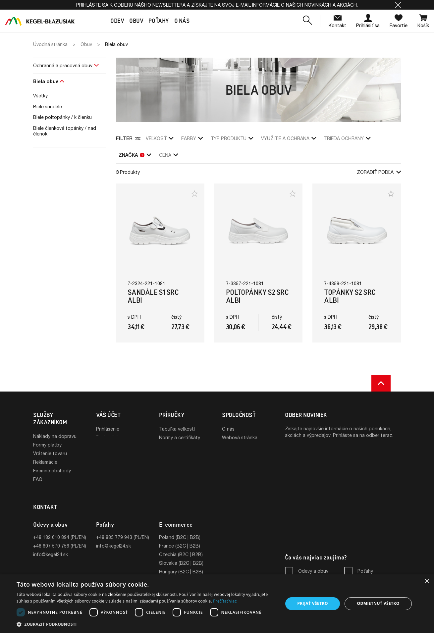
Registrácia (108, 437)
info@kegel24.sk (50, 547)
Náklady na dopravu (55, 436)
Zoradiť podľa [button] (379, 172)
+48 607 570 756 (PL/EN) (59, 538)
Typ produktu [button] (232, 138)
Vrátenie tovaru (50, 453)
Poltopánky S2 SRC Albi (257, 296)
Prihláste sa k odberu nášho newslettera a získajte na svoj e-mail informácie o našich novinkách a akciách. (217, 5)
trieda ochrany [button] (347, 138)
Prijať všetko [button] (312, 603)
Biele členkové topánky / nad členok (64, 130)
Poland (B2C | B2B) (179, 529)
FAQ (37, 479)
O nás (228, 429)
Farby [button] (192, 138)
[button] (398, 5)
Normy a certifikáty (179, 437)
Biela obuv (45, 81)
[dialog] (217, 603)
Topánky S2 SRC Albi (349, 296)
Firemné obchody (52, 470)
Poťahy (365, 563)
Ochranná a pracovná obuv (62, 65)
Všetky (40, 95)
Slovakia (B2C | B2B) (181, 555)
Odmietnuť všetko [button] (378, 603)
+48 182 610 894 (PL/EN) (59, 529)
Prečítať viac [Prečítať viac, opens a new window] (225, 601)
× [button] (426, 581)
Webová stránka (239, 437)
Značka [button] (135, 155)
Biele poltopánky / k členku (62, 117)
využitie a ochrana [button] (288, 138)
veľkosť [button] (159, 138)
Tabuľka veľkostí (177, 429)
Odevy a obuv (313, 563)
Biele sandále (47, 106)
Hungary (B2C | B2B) (181, 564)
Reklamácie (45, 462)
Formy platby (47, 445)
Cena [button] (168, 155)
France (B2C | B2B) (179, 538)
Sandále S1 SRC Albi (153, 296)
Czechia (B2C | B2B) (181, 547)
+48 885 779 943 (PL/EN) (122, 529)
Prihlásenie (107, 429)
